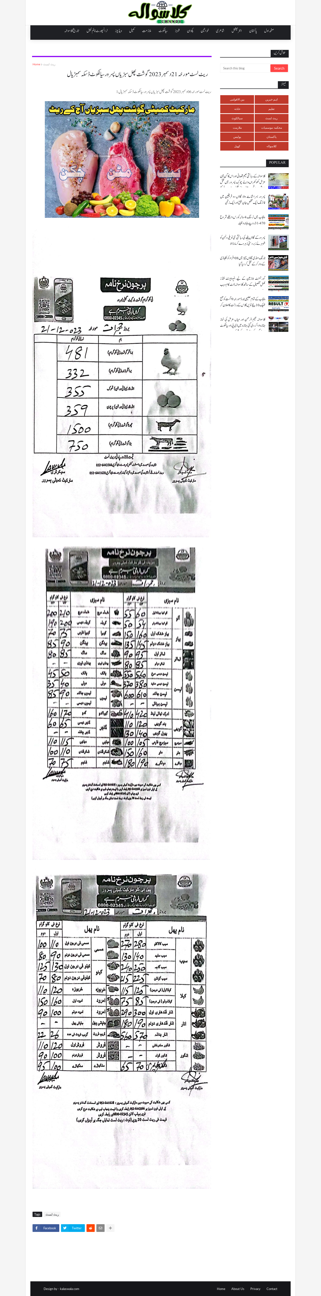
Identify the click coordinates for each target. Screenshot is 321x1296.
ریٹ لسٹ (49, 64)
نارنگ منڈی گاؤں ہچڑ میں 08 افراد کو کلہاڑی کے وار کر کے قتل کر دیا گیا (242, 261)
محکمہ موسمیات (271, 127)
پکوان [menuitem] (190, 31)
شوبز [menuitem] (177, 31)
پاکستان (271, 137)
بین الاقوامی (237, 99)
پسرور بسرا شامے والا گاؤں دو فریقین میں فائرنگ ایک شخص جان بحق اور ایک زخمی (242, 200)
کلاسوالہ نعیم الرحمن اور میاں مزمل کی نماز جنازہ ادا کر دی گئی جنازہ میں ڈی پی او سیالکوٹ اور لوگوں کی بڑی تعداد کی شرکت (242, 326)
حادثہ (237, 109)
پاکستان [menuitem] (253, 31)
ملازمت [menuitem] (146, 31)
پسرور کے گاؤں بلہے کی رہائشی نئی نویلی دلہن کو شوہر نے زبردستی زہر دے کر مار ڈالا (242, 241)
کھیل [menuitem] (132, 31)
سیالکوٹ (237, 118)
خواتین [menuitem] (205, 31)
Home (36, 64)
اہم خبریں (271, 99)
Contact (272, 1289)
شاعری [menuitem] (220, 31)
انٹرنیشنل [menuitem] (237, 31)
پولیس (237, 137)
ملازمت (237, 127)
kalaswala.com (69, 1289)
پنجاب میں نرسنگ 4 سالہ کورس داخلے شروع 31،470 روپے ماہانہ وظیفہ (242, 220)
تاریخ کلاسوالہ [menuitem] (71, 31)
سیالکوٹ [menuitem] (163, 31)
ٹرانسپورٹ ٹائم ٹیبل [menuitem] (97, 31)
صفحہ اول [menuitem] (269, 31)
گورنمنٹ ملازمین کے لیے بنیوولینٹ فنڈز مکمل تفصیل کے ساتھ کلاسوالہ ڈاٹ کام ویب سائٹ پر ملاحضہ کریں (242, 285)
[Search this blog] (245, 68)
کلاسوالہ (271, 146)
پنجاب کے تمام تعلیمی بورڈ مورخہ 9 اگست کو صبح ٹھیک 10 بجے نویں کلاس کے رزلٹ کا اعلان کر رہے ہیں (242, 305)
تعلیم (271, 109)
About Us (237, 1289)
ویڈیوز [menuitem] (118, 31)
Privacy (255, 1289)
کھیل (237, 146)
